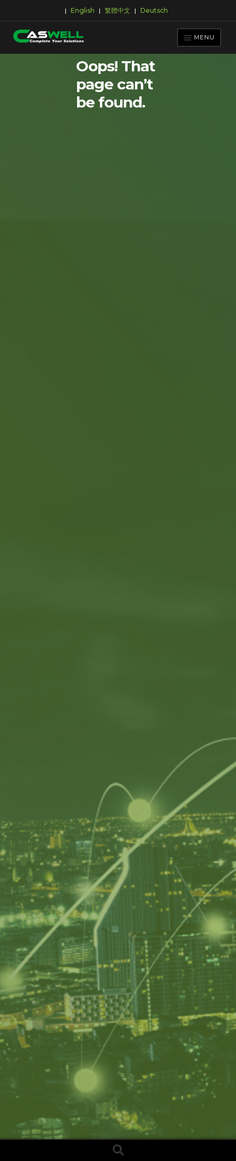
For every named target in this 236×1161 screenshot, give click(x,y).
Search (118, 1150)
